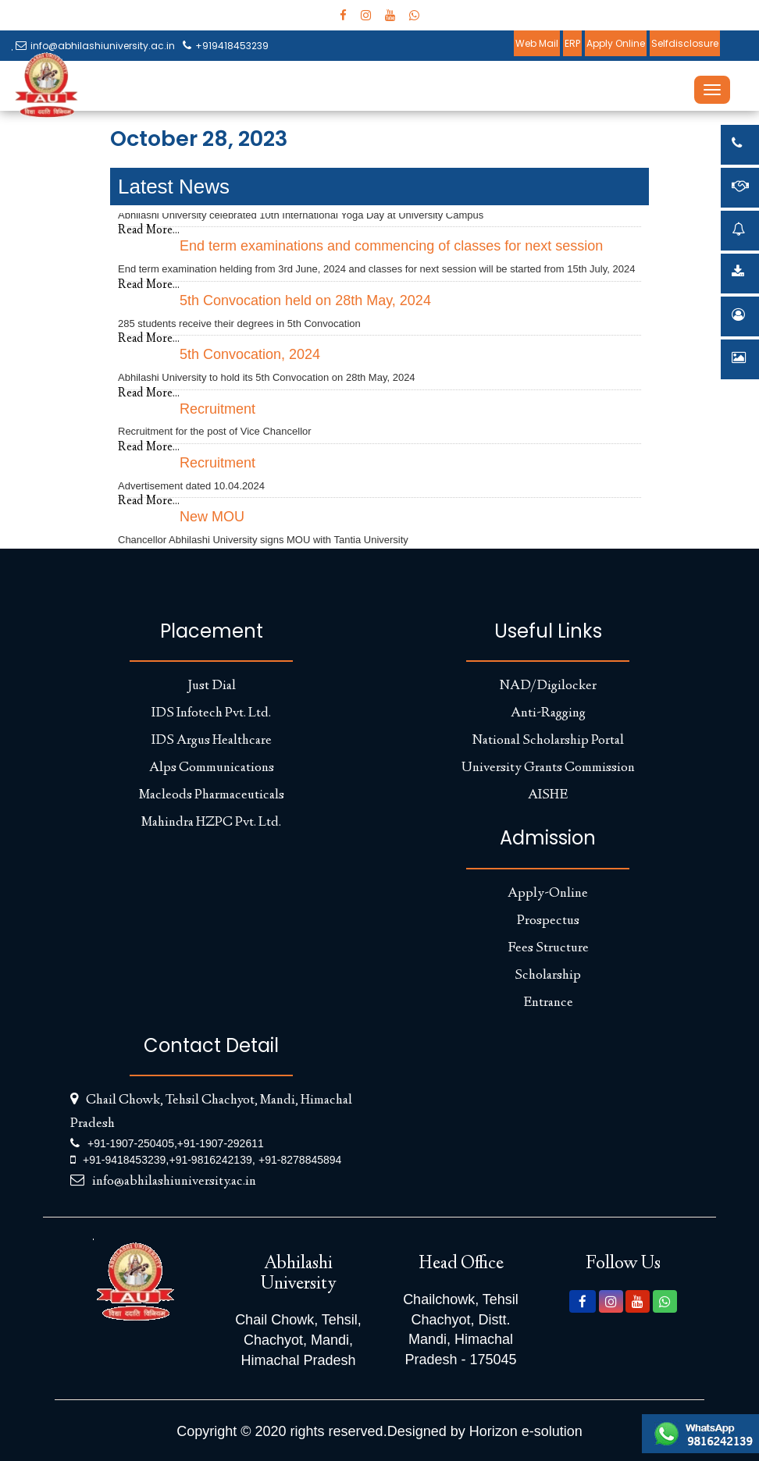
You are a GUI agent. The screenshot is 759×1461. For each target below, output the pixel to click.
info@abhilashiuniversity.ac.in (95, 45)
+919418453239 (226, 45)
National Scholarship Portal (548, 740)
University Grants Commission (548, 768)
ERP (572, 43)
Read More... (149, 230)
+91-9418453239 (124, 1160)
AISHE (548, 795)
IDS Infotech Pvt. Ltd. (211, 713)
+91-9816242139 (210, 1160)
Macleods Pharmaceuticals (211, 795)
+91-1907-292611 (220, 1143)
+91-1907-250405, (132, 1143)
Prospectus (548, 921)
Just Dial (211, 686)
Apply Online (615, 43)
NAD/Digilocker (548, 686)
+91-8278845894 (299, 1160)
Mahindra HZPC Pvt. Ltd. (211, 822)
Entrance (548, 1003)
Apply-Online (548, 893)
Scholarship (548, 975)
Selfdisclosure (684, 43)
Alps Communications (211, 768)
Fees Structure (548, 948)
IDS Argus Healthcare (211, 740)
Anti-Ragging (548, 713)
